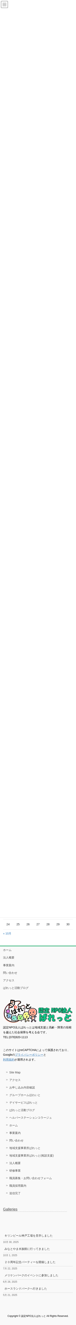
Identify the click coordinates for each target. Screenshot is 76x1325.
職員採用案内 (17, 1185)
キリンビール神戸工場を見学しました (28, 1235)
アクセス (8, 980)
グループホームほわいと (25, 1095)
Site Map (14, 1072)
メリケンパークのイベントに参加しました (31, 1275)
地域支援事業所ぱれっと (25, 1148)
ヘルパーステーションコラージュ (30, 1117)
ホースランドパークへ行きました (25, 1288)
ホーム (7, 950)
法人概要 (8, 957)
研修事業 (15, 1170)
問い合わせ (10, 972)
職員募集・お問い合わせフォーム (30, 1178)
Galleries (10, 1209)
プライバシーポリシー (29, 1054)
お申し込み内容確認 (22, 1087)
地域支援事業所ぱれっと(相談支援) (31, 1155)
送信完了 (15, 1193)
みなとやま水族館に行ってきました (27, 1248)
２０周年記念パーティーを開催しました (30, 1262)
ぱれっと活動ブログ (16, 987)
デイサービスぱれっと (23, 1102)
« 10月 (7, 933)
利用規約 (8, 1059)
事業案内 (8, 965)
